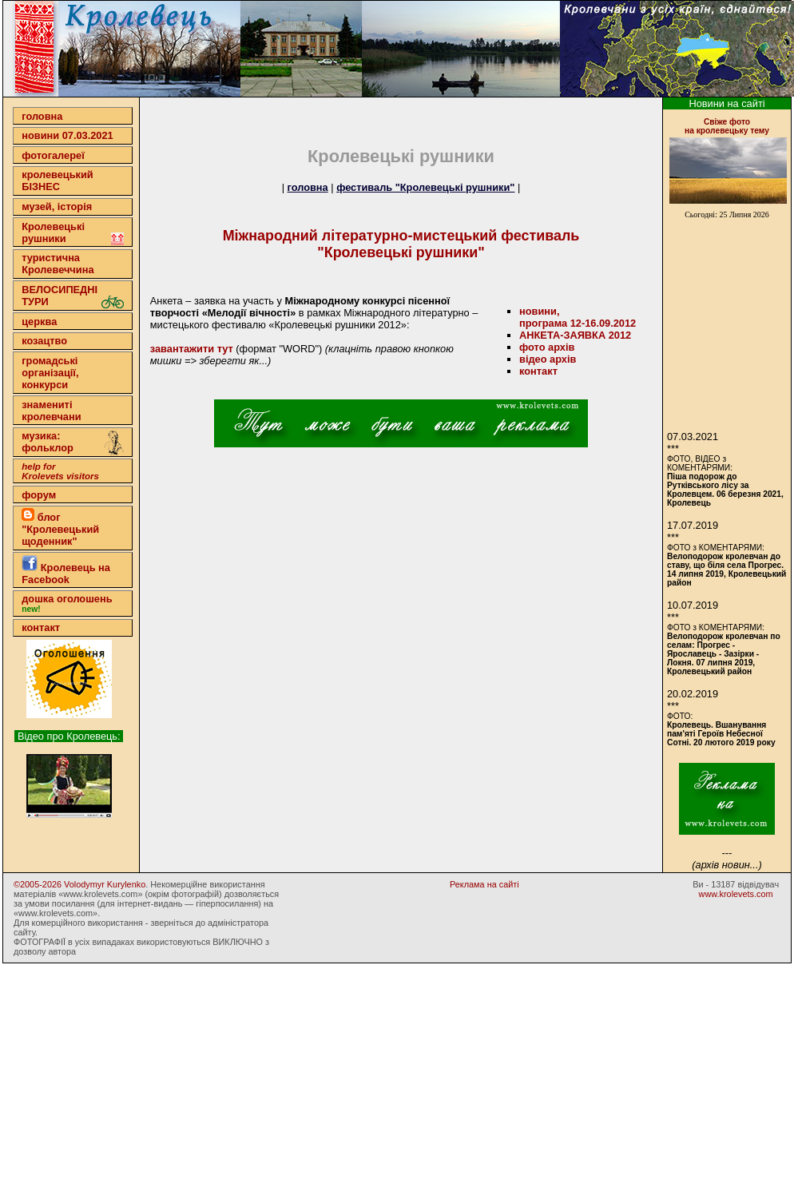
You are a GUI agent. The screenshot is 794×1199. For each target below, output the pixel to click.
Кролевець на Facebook (66, 570)
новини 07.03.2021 (67, 135)
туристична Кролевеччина (57, 264)
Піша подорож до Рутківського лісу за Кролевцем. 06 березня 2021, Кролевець (725, 489)
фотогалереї (53, 155)
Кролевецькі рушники (73, 232)
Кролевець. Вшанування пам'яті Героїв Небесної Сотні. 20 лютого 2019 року (721, 734)
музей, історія (57, 206)
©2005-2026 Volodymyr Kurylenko (79, 884)
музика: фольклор (73, 443)
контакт (41, 627)
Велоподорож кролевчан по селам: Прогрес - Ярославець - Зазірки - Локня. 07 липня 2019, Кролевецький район (723, 654)
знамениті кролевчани (51, 411)
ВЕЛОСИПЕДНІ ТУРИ (73, 296)
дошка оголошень (67, 603)
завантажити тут (191, 349)
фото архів (546, 347)
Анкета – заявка (188, 301)
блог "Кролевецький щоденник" (60, 527)
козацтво (44, 341)
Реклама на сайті (484, 884)
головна (42, 116)
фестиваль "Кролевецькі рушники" (425, 187)
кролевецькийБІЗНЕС (57, 181)
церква (39, 322)
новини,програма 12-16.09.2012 (577, 317)
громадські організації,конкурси (50, 373)
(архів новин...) (726, 865)
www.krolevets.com (736, 894)
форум (39, 495)
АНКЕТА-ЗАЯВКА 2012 (575, 335)
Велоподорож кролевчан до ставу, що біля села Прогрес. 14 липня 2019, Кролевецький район (726, 569)
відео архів (547, 359)
